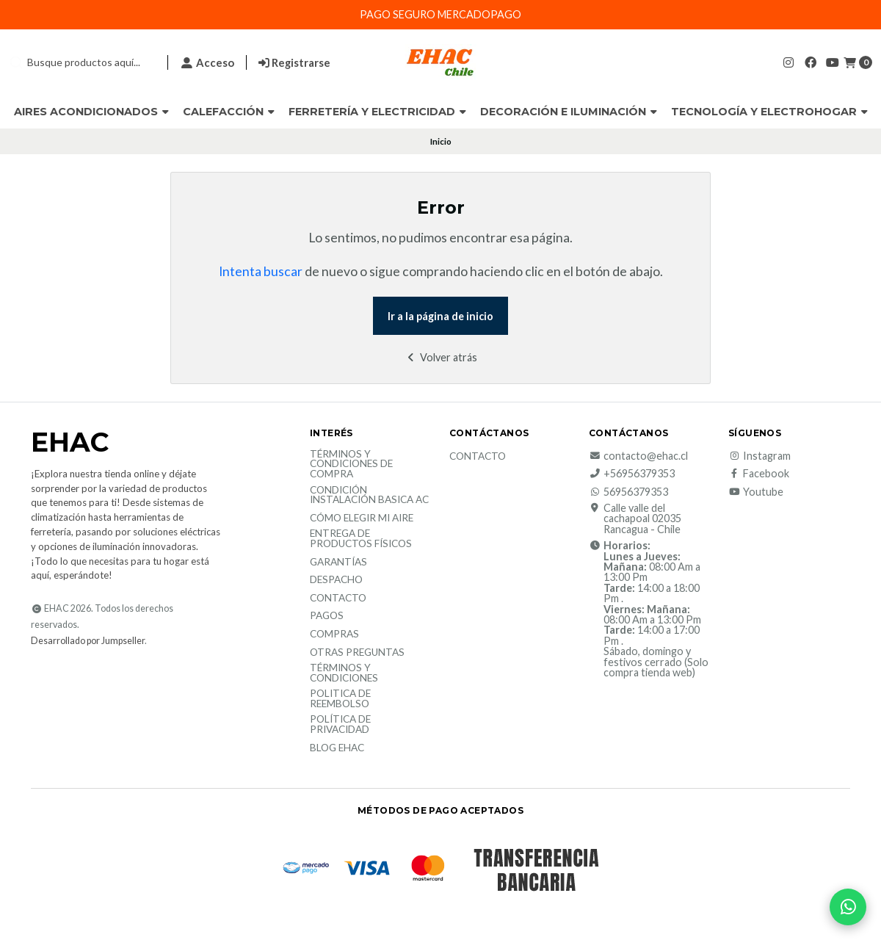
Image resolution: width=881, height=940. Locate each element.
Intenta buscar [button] (260, 271)
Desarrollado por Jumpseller (88, 640)
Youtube (755, 492)
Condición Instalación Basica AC (369, 495)
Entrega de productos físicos (361, 539)
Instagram (759, 456)
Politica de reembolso (340, 699)
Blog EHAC (337, 748)
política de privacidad (340, 724)
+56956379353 (632, 474)
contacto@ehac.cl (638, 456)
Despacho (336, 580)
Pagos (327, 616)
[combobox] (82, 62)
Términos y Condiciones (344, 673)
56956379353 (628, 492)
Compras (334, 634)
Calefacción (229, 111)
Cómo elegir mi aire (361, 518)
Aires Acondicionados (91, 111)
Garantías (338, 562)
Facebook (758, 474)
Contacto (338, 598)
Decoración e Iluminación (568, 111)
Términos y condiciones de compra (351, 464)
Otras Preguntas (357, 653)
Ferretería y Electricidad (377, 111)
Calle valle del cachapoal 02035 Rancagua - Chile (635, 519)
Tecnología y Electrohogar (769, 111)
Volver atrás (441, 357)
